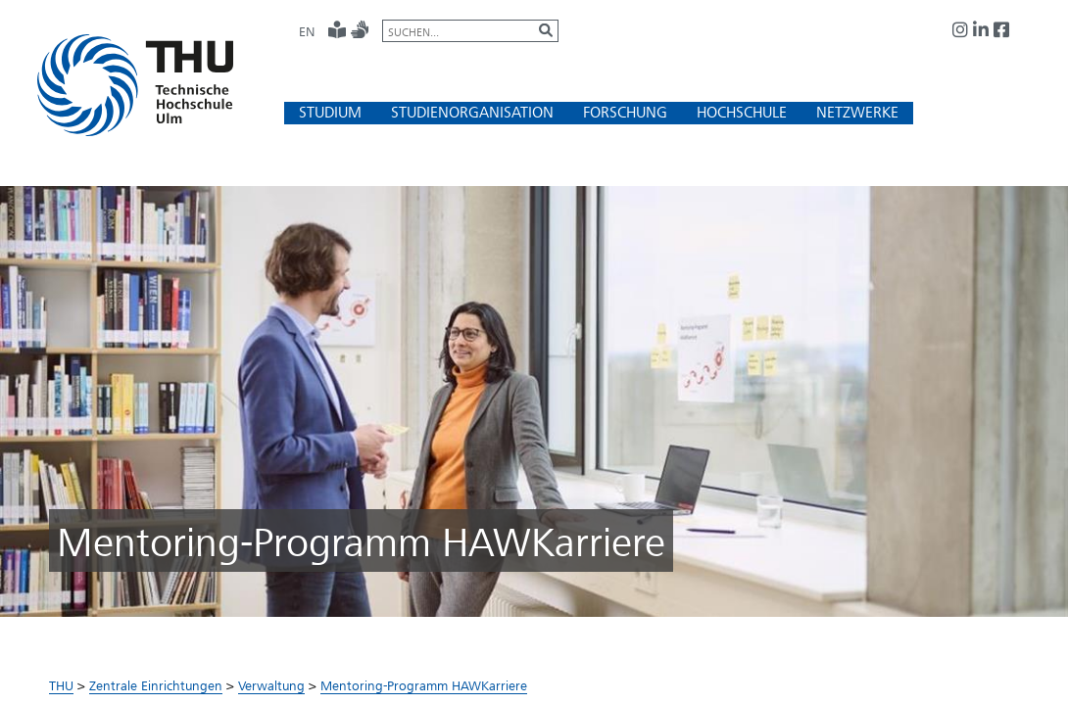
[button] (330, 112)
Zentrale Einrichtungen (155, 685)
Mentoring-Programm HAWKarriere (423, 685)
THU (61, 685)
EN (307, 31)
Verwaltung (271, 685)
